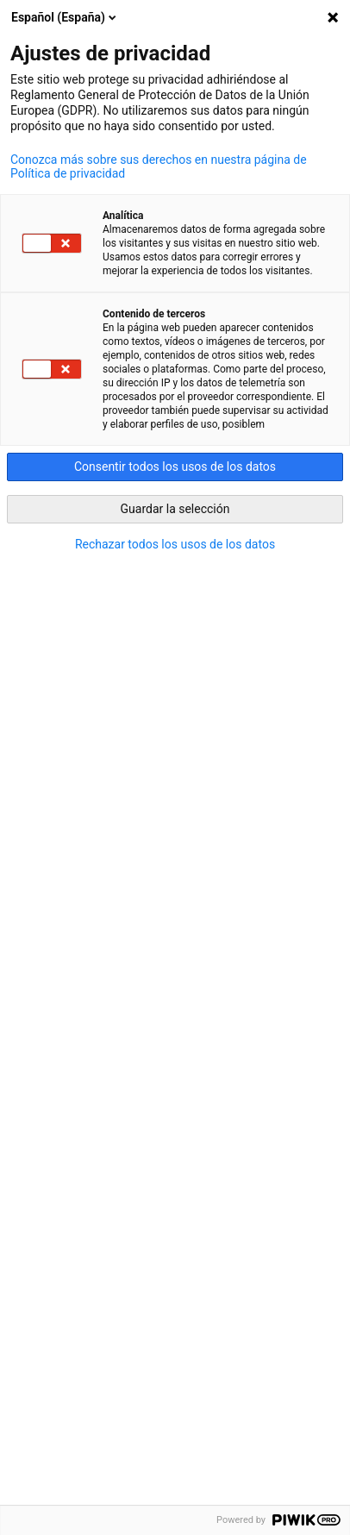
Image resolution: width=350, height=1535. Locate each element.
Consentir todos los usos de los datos (175, 466)
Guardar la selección (175, 509)
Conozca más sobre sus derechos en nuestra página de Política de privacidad (158, 166)
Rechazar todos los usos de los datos (175, 544)
